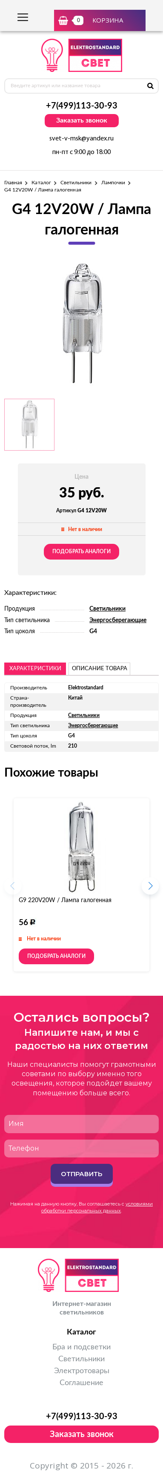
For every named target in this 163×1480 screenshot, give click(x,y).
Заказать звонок (81, 120)
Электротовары (81, 1371)
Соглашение (81, 1383)
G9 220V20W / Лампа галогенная (65, 900)
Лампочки (113, 182)
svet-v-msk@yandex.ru (81, 138)
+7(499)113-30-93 (81, 106)
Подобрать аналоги (81, 551)
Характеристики (35, 668)
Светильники (76, 182)
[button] (150, 888)
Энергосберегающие (117, 620)
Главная (13, 182)
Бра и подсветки (81, 1347)
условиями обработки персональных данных (97, 1207)
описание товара (99, 668)
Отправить (81, 1174)
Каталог (41, 182)
